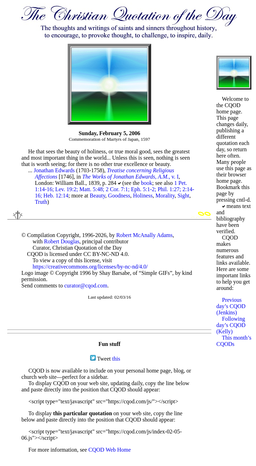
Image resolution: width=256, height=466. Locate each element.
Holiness (143, 196)
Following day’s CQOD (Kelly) (230, 325)
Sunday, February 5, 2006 (109, 133)
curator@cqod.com (85, 285)
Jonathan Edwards (54, 170)
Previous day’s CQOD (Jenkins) (230, 306)
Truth (41, 202)
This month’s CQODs (233, 341)
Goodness (119, 196)
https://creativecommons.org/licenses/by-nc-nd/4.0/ (90, 267)
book (146, 183)
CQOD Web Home (109, 450)
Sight (183, 196)
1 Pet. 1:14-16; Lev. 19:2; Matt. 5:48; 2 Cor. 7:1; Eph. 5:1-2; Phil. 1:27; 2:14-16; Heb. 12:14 (114, 189)
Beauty (97, 196)
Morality (165, 196)
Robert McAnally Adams (144, 235)
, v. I (130, 177)
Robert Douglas (61, 241)
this (116, 359)
